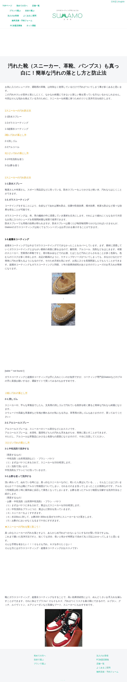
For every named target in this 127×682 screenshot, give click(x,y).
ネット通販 (81, 16)
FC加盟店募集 (66, 16)
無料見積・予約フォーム (45, 16)
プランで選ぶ (79, 6)
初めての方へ (51, 6)
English (121, 2)
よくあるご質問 (73, 11)
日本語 (114, 2)
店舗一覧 (65, 6)
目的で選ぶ (42, 11)
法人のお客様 (57, 11)
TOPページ (37, 6)
